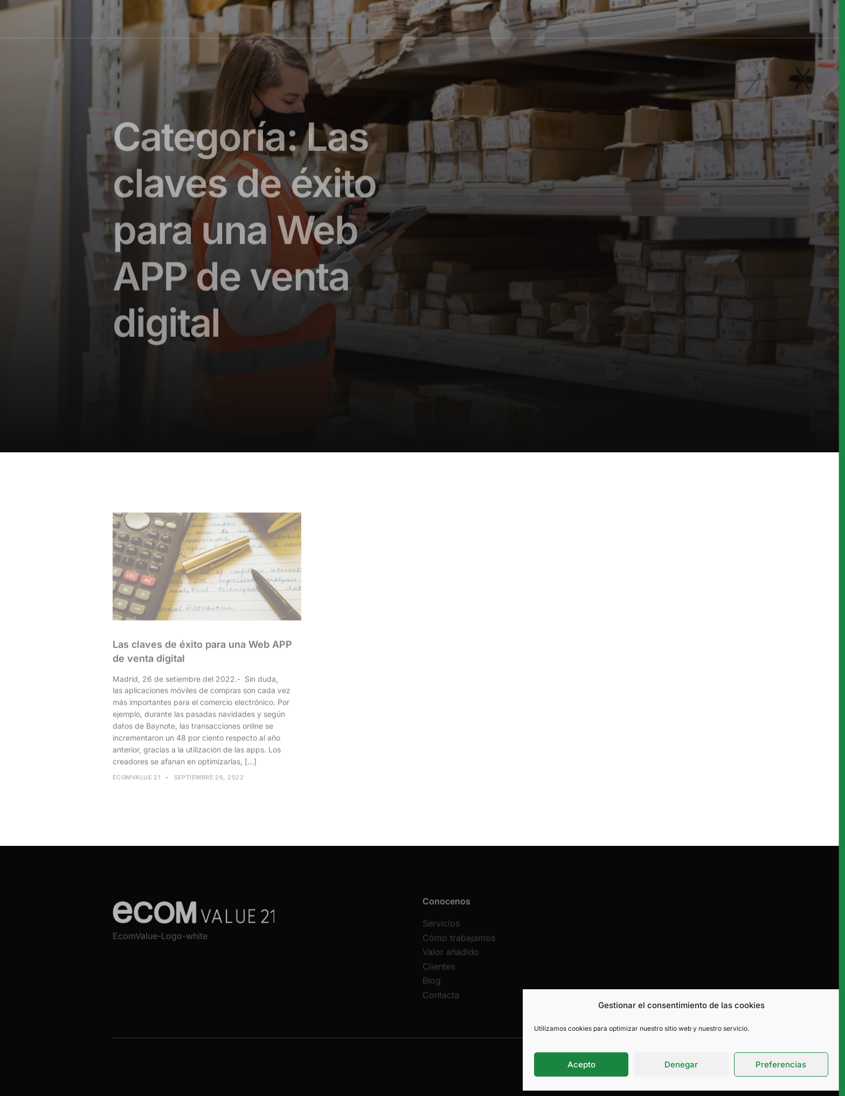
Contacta (440, 1001)
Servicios (351, 18)
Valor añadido (488, 18)
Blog (431, 987)
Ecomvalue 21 (137, 780)
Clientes (544, 18)
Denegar (681, 1064)
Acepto (581, 1064)
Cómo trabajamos (415, 18)
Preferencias (781, 1064)
